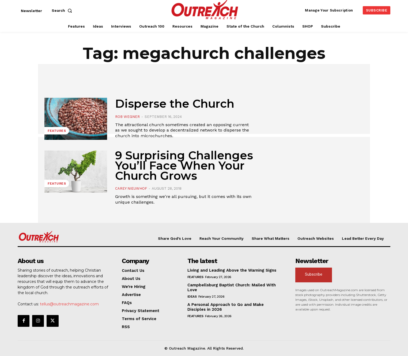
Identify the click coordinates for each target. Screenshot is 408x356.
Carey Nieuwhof (131, 188)
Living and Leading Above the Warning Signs (231, 270)
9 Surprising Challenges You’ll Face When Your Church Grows (184, 165)
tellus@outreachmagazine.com (69, 304)
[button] (63, 10)
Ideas (192, 296)
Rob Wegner (127, 117)
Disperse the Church (174, 104)
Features (57, 131)
